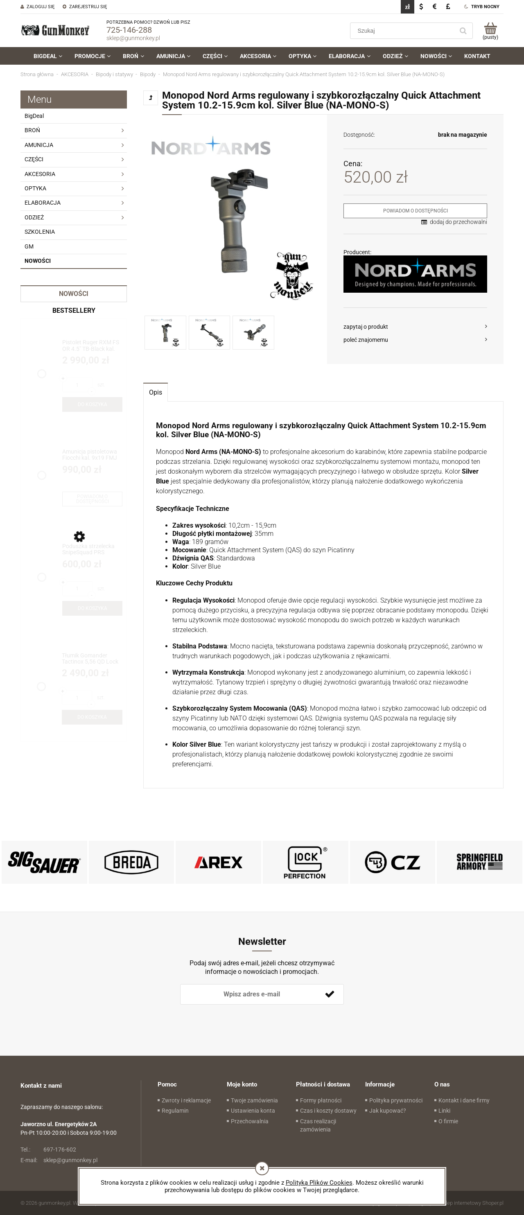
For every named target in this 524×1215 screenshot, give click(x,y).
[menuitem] (47, 56)
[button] (415, 326)
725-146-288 (129, 30)
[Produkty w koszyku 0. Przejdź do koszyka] (490, 30)
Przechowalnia (250, 1121)
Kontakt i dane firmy (464, 1100)
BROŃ (32, 130)
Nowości (38, 260)
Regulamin (175, 1110)
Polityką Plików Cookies (319, 1182)
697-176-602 (48, 1149)
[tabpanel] (323, 595)
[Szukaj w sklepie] (404, 31)
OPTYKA (35, 188)
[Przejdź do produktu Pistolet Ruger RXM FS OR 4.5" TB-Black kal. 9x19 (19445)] (92, 345)
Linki (444, 1110)
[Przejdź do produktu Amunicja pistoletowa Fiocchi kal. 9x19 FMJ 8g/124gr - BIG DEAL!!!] (92, 455)
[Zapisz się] (329, 994)
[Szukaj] (463, 31)
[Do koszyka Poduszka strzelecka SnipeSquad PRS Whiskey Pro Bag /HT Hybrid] (92, 608)
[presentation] (237, 1018)
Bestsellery (73, 310)
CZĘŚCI (34, 159)
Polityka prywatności (395, 1100)
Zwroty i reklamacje (186, 1100)
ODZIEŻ (34, 217)
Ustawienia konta (253, 1110)
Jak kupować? (387, 1110)
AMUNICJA (39, 145)
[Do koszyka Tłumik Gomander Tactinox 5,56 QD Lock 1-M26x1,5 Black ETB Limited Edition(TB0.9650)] (92, 717)
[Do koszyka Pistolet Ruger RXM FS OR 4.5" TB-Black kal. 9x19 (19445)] (92, 404)
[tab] (155, 391)
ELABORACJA (43, 202)
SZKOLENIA (40, 231)
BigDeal (34, 116)
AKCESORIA (40, 174)
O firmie (448, 1121)
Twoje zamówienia (254, 1100)
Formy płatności (320, 1100)
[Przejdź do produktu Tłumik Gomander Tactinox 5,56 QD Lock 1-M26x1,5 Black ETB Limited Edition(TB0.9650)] (92, 658)
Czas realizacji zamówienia (318, 1125)
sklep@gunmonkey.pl (133, 38)
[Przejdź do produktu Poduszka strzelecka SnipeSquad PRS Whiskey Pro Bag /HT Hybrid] (92, 549)
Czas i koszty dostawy (328, 1110)
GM (29, 246)
